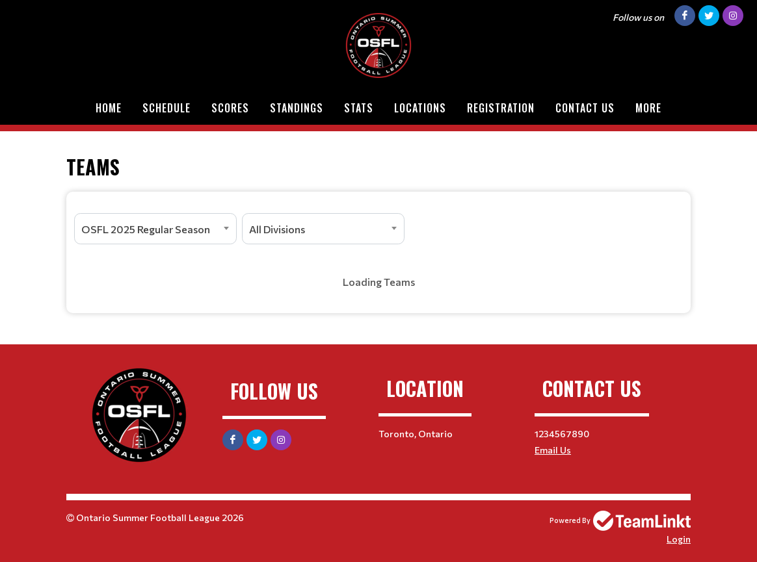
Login (679, 538)
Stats (358, 108)
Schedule (166, 108)
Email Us (553, 449)
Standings (296, 108)
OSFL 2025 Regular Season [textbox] (145, 229)
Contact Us (585, 108)
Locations (420, 108)
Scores (230, 108)
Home (109, 108)
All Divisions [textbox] (277, 229)
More (648, 108)
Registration (501, 108)
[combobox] (155, 228)
